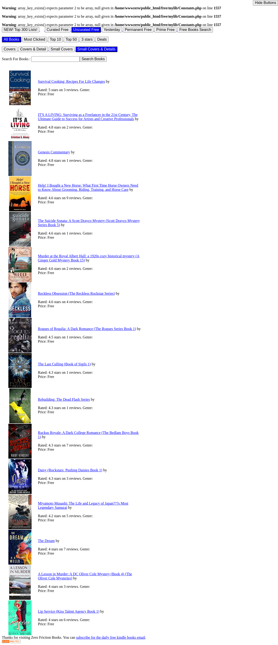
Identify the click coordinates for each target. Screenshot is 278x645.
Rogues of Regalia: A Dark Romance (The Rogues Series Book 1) (87, 329)
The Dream (46, 541)
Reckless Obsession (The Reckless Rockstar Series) (76, 293)
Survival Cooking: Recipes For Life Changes (71, 81)
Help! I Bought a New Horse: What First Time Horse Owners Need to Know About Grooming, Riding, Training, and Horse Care (88, 187)
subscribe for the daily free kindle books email (110, 637)
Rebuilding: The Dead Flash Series (64, 399)
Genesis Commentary (54, 152)
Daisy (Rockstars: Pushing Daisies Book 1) (70, 470)
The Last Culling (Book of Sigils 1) (64, 364)
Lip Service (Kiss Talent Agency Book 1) (68, 611)
